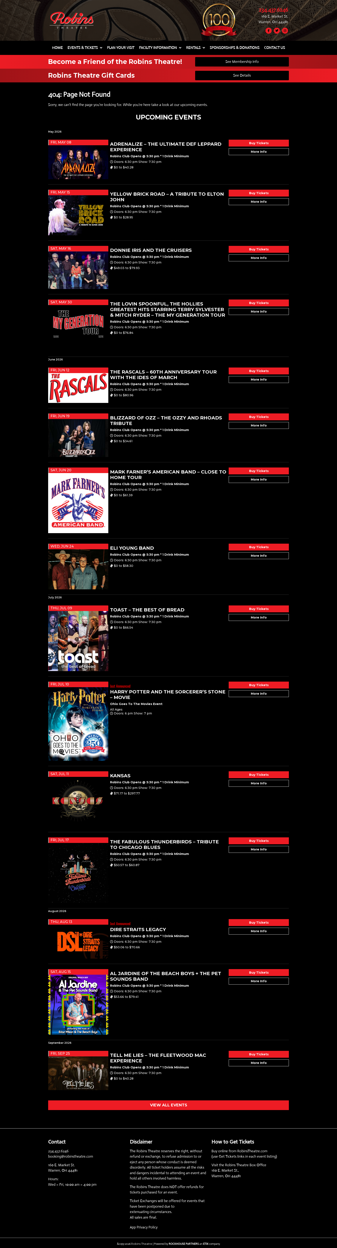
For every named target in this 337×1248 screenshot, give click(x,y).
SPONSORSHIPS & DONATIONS (234, 47)
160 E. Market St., (225, 1170)
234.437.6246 (273, 9)
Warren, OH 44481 (273, 22)
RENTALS (195, 48)
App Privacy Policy (144, 1227)
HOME (57, 47)
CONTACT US (274, 47)
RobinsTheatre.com (252, 1151)
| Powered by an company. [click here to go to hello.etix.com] (186, 1244)
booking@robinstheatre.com (70, 1156)
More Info (259, 152)
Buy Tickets (259, 143)
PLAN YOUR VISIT (120, 47)
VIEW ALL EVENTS (168, 1105)
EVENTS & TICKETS (84, 48)
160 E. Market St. (274, 16)
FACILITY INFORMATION (160, 48)
